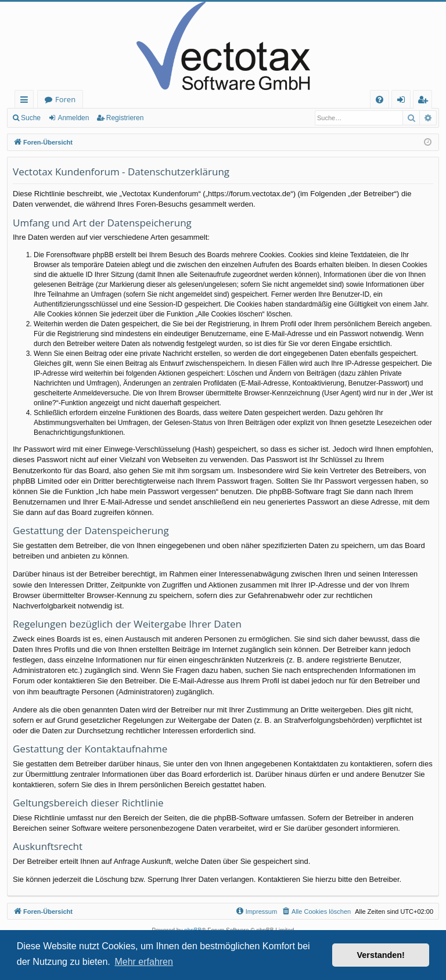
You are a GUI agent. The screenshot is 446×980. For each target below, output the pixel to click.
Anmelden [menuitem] (404, 101)
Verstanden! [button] (381, 955)
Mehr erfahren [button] (143, 962)
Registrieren (125, 118)
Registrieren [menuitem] (425, 101)
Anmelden (73, 118)
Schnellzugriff (26, 101)
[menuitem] (380, 100)
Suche (31, 118)
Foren (65, 99)
